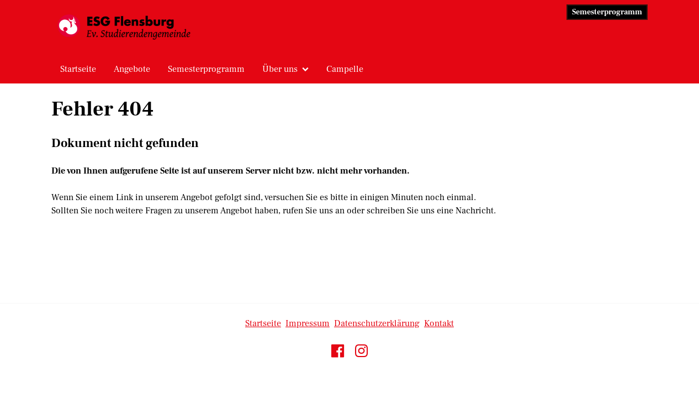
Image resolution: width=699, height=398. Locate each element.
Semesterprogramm (607, 12)
